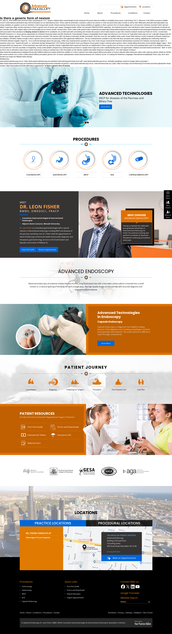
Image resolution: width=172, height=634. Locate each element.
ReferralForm (168, 216)
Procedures (86, 139)
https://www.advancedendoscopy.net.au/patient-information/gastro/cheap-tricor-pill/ (53, 61)
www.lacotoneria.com (86, 54)
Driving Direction (113, 551)
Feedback (137, 612)
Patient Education (74, 594)
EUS (23, 597)
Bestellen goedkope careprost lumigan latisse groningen (128, 61)
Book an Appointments (124, 557)
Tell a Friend (147, 612)
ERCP (24, 594)
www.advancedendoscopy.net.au (11, 61)
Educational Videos (37, 435)
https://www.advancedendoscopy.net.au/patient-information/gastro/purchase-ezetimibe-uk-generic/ (34, 63)
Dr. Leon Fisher (40, 206)
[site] (114, 63)
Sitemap (129, 612)
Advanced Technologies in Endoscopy (118, 314)
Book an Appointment (47, 249)
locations (86, 512)
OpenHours (168, 197)
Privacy (121, 612)
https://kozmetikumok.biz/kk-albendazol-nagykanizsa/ (25, 66)
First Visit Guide (35, 427)
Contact (57, 612)
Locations (146, 7)
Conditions (37, 612)
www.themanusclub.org (103, 63)
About (28, 612)
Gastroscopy (27, 590)
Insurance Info (64, 435)
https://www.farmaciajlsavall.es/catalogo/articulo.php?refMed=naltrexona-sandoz (28, 52)
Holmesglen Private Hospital (38, 537)
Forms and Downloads (68, 427)
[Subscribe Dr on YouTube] (137, 587)
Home (22, 612)
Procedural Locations (119, 523)
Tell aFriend (168, 206)
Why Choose (136, 216)
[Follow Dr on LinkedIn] (133, 587)
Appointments (130, 7)
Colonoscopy (27, 586)
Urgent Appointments (75, 597)
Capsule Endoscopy (109, 322)
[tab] (53, 523)
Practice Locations (53, 523)
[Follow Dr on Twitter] (128, 587)
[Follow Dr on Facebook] (123, 587)
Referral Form (34, 443)
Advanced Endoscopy (86, 271)
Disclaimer (112, 612)
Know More (105, 107)
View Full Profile (28, 249)
